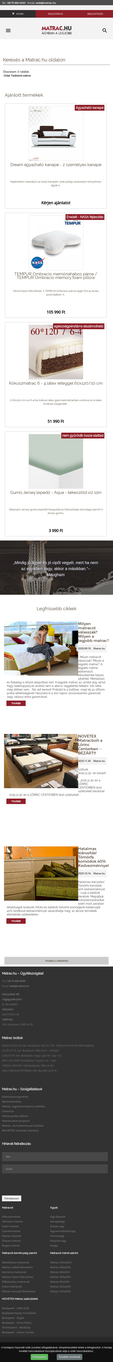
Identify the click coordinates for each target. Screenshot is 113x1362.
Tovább (16, 703)
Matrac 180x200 (60, 1276)
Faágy (54, 1245)
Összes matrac (11, 1240)
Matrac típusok (11, 1235)
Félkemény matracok (16, 1281)
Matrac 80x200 (60, 1272)
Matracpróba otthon (15, 1116)
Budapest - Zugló (13, 1317)
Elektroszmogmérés (15, 1096)
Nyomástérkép (11, 1101)
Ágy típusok (57, 1216)
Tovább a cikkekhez (56, 960)
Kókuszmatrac (11, 1216)
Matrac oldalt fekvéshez (17, 1267)
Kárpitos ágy (58, 1240)
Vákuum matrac (12, 1221)
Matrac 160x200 (60, 1267)
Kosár (17, 13)
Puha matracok (12, 1286)
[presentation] (32, 1184)
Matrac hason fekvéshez (17, 1276)
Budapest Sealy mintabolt (19, 1313)
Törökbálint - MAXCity (16, 1327)
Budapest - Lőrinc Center (18, 1332)
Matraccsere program (16, 1120)
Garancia (8, 1111)
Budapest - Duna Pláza (16, 1322)
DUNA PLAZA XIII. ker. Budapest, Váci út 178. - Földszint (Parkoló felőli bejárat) (48, 1045)
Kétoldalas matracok (15, 1262)
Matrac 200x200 (61, 1262)
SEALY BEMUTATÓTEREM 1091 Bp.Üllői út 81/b (29, 1070)
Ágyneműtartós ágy (63, 1231)
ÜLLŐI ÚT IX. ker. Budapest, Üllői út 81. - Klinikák (30, 1050)
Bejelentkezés (95, 13)
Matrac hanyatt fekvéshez (18, 1291)
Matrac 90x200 (60, 1281)
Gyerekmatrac (11, 1231)
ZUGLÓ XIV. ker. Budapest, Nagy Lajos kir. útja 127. (32, 1055)
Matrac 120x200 (60, 1286)
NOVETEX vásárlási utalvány (20, 1130)
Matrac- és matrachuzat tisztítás (22, 1125)
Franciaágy (57, 1235)
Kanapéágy (57, 1221)
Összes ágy (57, 1226)
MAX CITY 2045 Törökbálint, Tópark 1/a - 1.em (29, 1060)
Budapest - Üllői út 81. (16, 1308)
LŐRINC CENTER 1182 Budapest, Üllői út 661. (28, 1065)
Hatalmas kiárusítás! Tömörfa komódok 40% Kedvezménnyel (93, 857)
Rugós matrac (11, 1245)
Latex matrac (10, 1226)
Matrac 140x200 (60, 1291)
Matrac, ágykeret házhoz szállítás (23, 1106)
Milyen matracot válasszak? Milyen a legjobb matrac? (93, 632)
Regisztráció (55, 13)
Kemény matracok (14, 1272)
